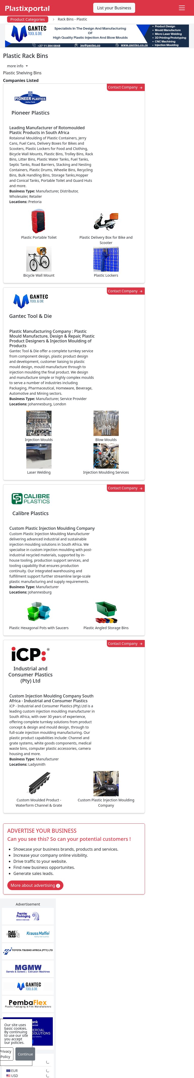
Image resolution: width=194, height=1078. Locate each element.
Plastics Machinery (92, 1008)
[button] (17, 66)
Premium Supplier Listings (152, 999)
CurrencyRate (160, 267)
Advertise (101, 1070)
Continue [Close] (25, 1054)
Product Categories (27, 19)
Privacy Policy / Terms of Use (101, 1060)
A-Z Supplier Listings (154, 986)
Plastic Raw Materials (95, 998)
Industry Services (91, 1044)
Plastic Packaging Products (91, 985)
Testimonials (147, 966)
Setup (79, 1070)
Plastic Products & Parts (92, 969)
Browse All (145, 976)
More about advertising (35, 768)
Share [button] (81, 811)
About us (144, 1060)
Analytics (169, 1060)
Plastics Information (33, 976)
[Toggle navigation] (182, 8)
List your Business (114, 8)
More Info (97, 887)
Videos (20, 986)
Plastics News (27, 955)
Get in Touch (169, 750)
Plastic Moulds (88, 1034)
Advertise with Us (151, 955)
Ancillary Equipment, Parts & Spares (94, 1021)
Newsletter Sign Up (32, 966)
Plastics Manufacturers (96, 955)
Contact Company (123, 87)
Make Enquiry (170, 441)
